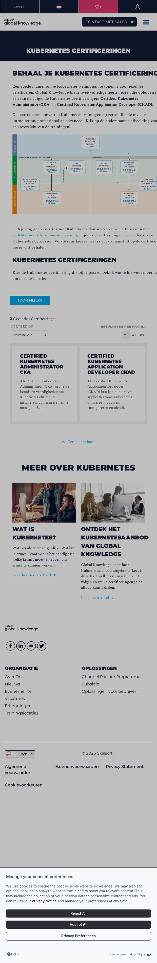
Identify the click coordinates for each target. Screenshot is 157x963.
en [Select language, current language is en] (13, 954)
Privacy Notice (44, 901)
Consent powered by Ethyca (130, 954)
